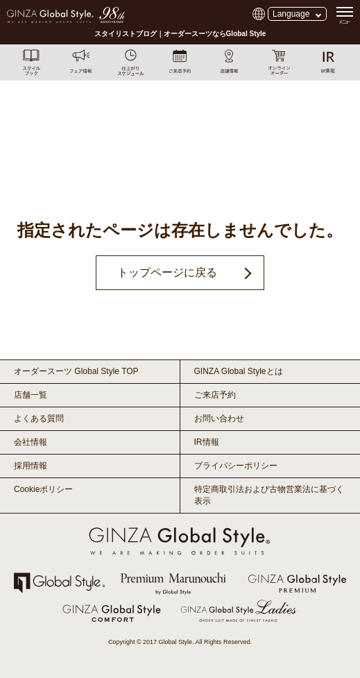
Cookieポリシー (43, 489)
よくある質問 (39, 418)
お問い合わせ (219, 418)
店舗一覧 (30, 395)
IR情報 (206, 442)
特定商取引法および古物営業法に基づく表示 (269, 495)
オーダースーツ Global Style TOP (76, 371)
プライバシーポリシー (235, 466)
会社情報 (30, 442)
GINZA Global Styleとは (238, 371)
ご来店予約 (215, 395)
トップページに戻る (167, 272)
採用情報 (30, 466)
